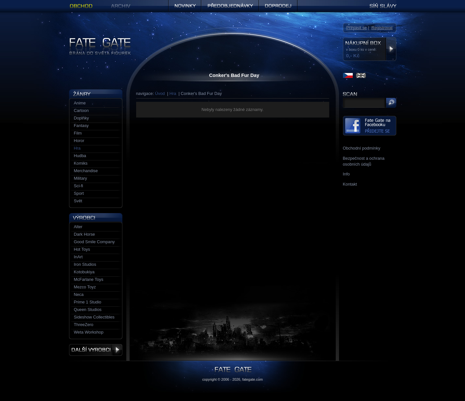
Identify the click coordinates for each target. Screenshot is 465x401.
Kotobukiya (84, 271)
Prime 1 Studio (87, 302)
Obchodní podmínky (362, 148)
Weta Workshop (89, 332)
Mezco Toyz (85, 286)
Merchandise (86, 170)
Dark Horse (84, 234)
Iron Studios (85, 264)
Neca (79, 294)
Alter (78, 226)
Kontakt (350, 184)
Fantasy (81, 125)
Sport (79, 193)
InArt (78, 256)
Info (346, 174)
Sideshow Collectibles (94, 317)
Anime (80, 102)
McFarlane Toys (88, 279)
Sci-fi (78, 185)
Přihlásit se (356, 27)
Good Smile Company (94, 241)
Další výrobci (95, 350)
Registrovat (382, 27)
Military (80, 178)
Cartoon (81, 110)
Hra (173, 93)
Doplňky (81, 118)
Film (78, 133)
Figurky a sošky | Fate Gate (94, 40)
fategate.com (252, 379)
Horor (79, 140)
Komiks (81, 163)
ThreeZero (84, 324)
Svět (78, 200)
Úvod (160, 93)
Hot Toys (82, 249)
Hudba (80, 155)
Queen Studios (88, 309)
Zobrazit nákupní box (390, 49)
